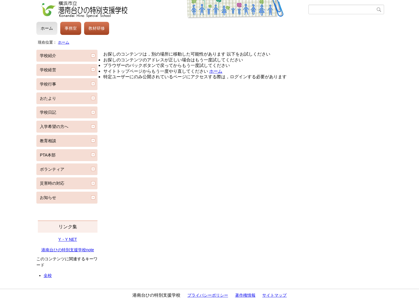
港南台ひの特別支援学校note (67, 249)
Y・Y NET (67, 239)
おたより (48, 98)
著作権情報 (245, 295)
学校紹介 (48, 55)
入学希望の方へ (54, 126)
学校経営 (48, 69)
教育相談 (48, 140)
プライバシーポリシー (207, 295)
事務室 (71, 28)
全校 (48, 275)
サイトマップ (274, 295)
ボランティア (52, 169)
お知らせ (48, 197)
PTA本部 (48, 155)
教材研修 (96, 28)
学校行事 (48, 84)
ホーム (47, 28)
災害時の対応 (52, 183)
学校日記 (48, 112)
